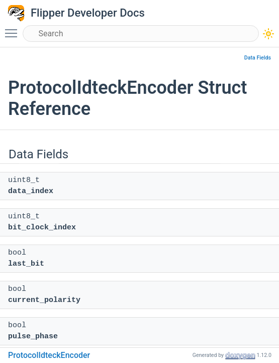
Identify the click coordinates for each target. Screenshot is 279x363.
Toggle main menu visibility (13, 29)
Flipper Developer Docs (88, 13)
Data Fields (257, 57)
